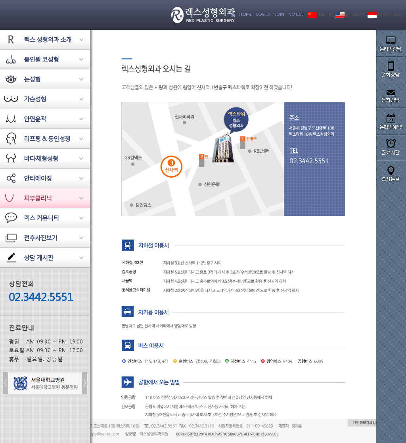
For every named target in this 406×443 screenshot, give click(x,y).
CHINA (319, 14)
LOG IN (263, 14)
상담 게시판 (38, 257)
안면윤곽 (35, 119)
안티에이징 (38, 178)
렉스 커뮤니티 (41, 218)
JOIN (279, 14)
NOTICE (296, 14)
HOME (245, 14)
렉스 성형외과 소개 (47, 39)
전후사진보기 (40, 238)
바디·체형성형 (41, 158)
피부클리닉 (38, 198)
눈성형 (32, 79)
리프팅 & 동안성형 (47, 138)
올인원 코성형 (41, 59)
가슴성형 (35, 99)
